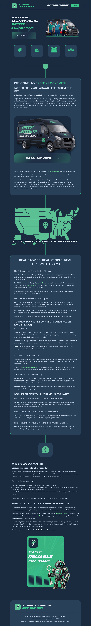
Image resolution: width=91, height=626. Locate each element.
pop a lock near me (42, 283)
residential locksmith (30, 367)
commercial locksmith (33, 516)
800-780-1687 (32, 608)
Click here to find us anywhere (45, 241)
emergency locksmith (62, 514)
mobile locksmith (62, 474)
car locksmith (30, 285)
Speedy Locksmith (53, 172)
